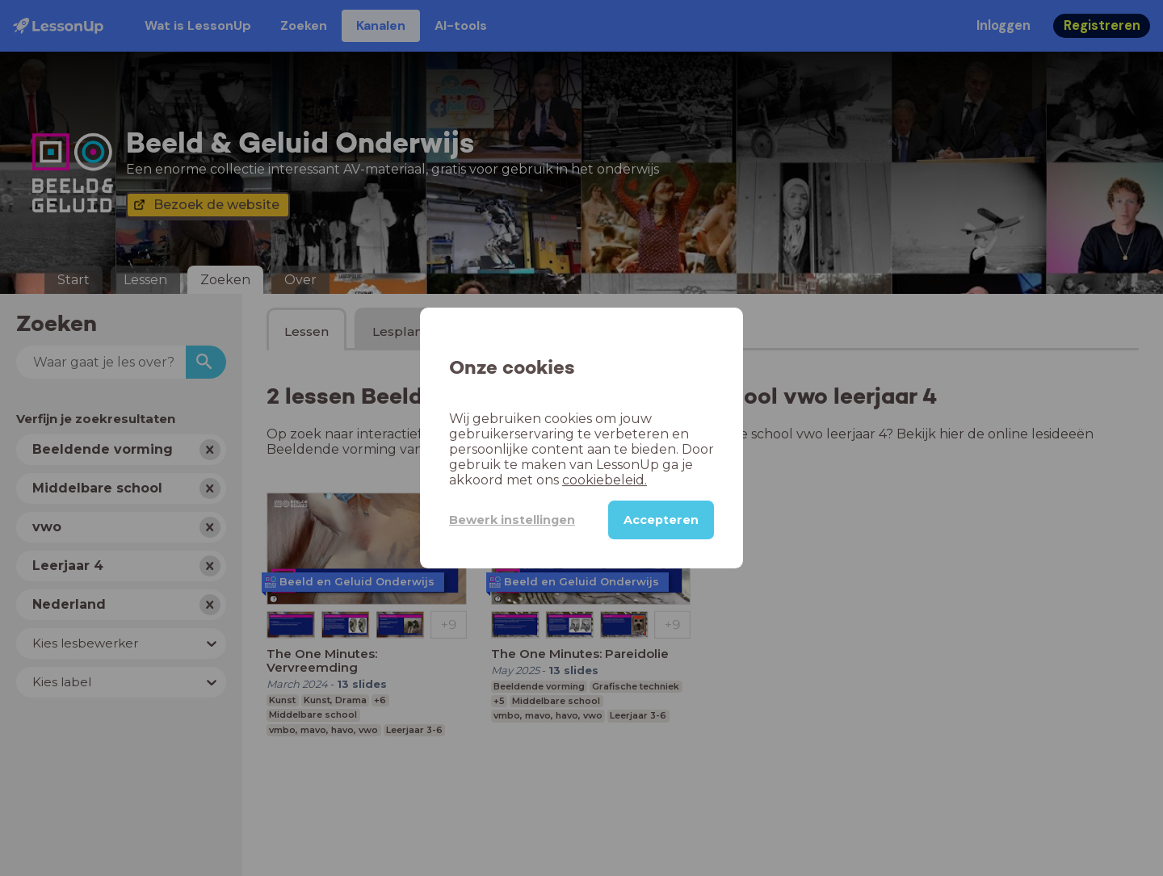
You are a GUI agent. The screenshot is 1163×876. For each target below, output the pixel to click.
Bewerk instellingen (512, 520)
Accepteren (661, 520)
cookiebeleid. (604, 480)
